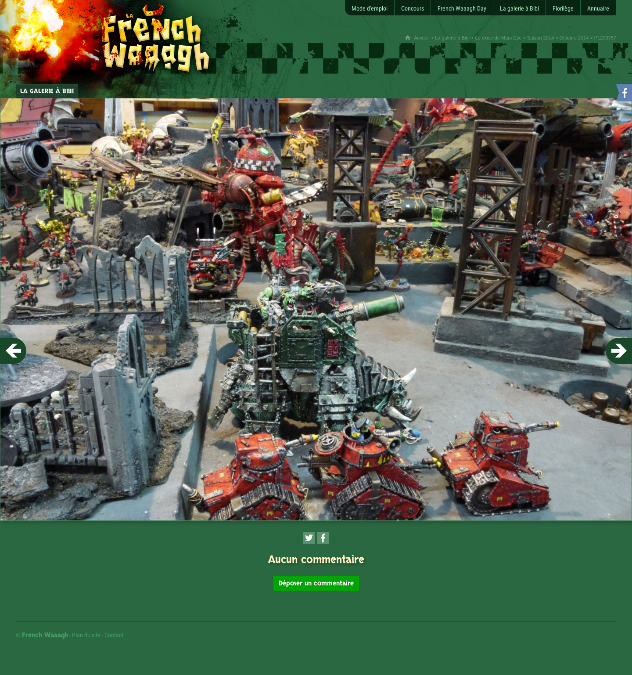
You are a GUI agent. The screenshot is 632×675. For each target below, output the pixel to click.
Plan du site (86, 635)
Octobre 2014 (574, 37)
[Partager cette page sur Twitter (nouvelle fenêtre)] (309, 538)
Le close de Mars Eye (498, 37)
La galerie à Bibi (452, 37)
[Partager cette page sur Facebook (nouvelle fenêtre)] (323, 538)
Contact (113, 635)
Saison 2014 (540, 37)
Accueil (421, 37)
